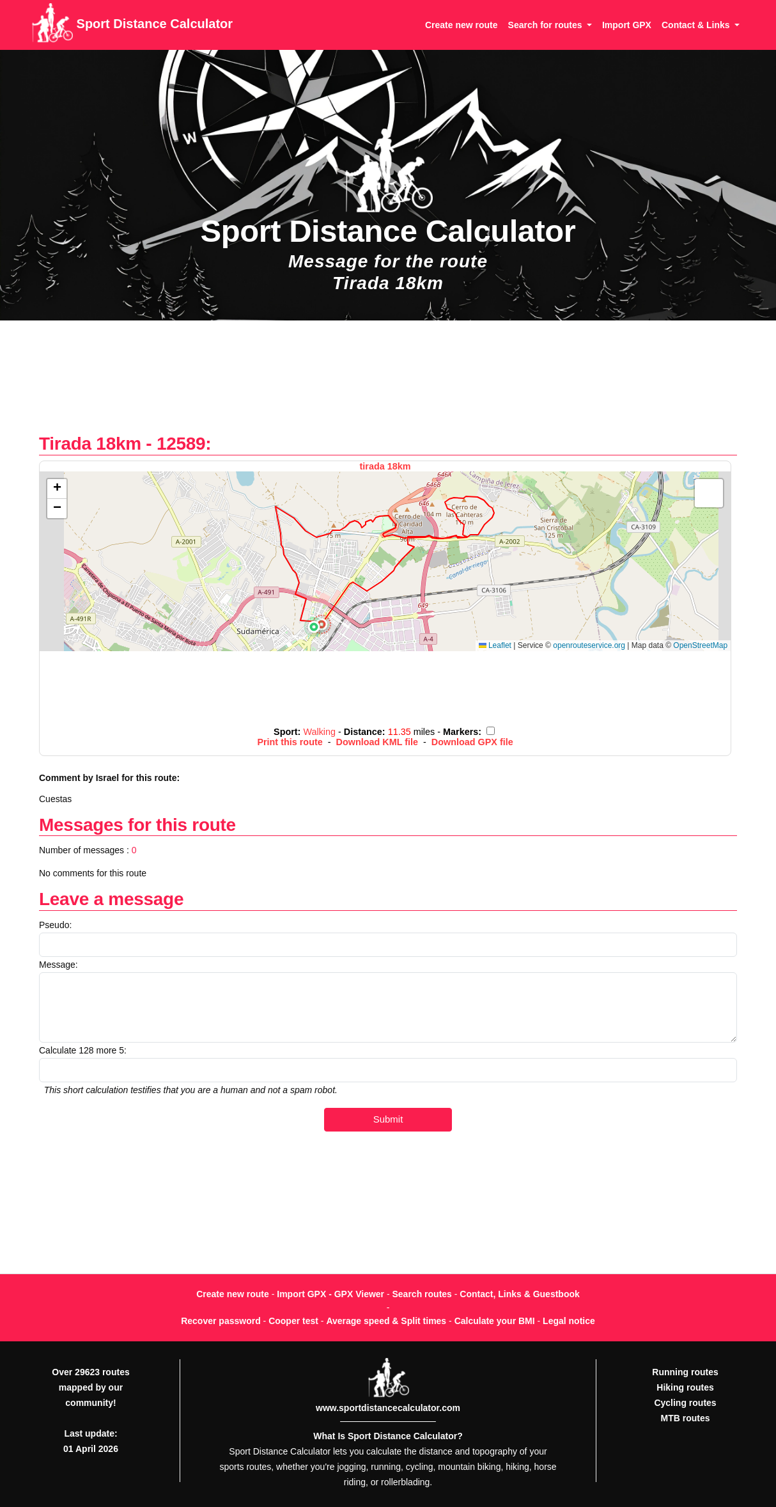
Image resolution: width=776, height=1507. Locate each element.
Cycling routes (685, 1403)
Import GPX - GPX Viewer (330, 1294)
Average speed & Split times (386, 1321)
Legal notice (569, 1321)
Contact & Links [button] (697, 25)
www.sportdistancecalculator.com (388, 1408)
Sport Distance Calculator (132, 25)
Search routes (422, 1294)
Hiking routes (684, 1387)
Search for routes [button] (546, 25)
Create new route (461, 25)
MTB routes (685, 1418)
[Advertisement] (388, 383)
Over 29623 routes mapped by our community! (90, 1387)
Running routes (685, 1372)
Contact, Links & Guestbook (519, 1294)
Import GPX (626, 25)
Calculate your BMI (494, 1321)
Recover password (221, 1321)
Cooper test (293, 1321)
